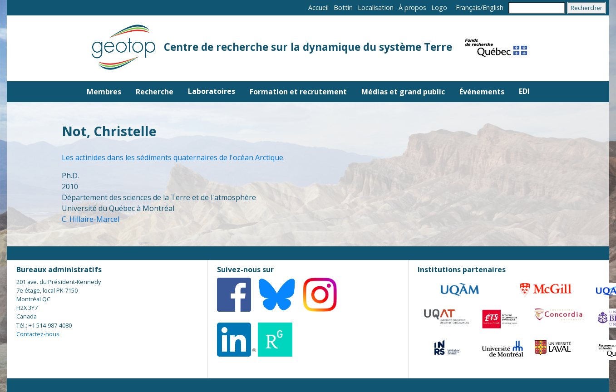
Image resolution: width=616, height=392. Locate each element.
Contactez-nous (37, 334)
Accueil (318, 7)
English (493, 7)
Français (468, 7)
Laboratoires (211, 91)
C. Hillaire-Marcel (90, 219)
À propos (412, 7)
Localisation (376, 7)
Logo (439, 7)
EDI (524, 91)
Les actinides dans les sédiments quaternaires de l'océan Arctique (172, 157)
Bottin (343, 7)
